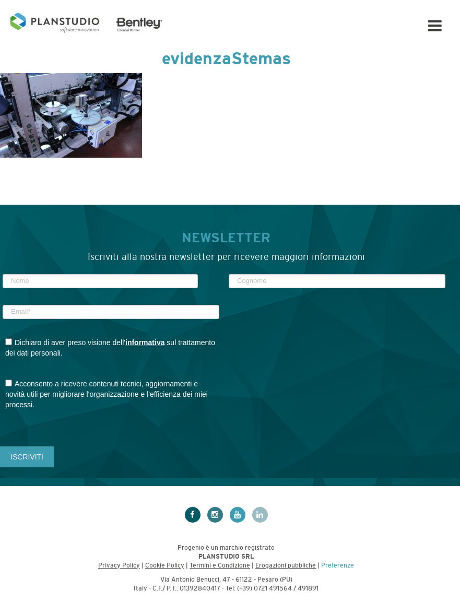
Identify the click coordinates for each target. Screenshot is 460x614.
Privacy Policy (119, 565)
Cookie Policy (164, 565)
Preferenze (337, 565)
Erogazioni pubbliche (285, 565)
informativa (144, 342)
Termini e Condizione (220, 565)
